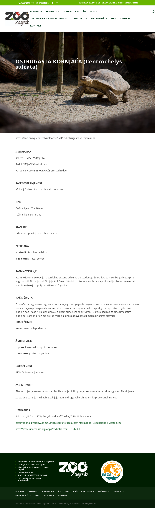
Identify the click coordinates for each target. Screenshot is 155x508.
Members (81, 19)
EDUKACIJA (69, 11)
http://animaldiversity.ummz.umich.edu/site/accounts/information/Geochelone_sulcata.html (68, 422)
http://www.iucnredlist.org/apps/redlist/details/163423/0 (47, 429)
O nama (34, 11)
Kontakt (96, 19)
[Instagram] (57, 3)
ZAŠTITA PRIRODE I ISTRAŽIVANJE (119, 11)
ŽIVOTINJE (88, 11)
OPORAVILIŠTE (55, 19)
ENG (69, 19)
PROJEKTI (35, 19)
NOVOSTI (51, 11)
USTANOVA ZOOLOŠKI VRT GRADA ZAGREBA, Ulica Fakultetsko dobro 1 (109, 3)
